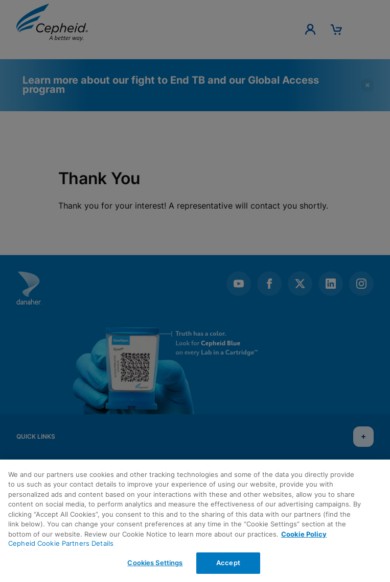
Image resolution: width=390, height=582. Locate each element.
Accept (228, 563)
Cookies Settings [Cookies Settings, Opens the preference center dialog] (154, 563)
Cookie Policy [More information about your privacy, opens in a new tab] (304, 534)
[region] (195, 521)
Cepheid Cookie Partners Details (60, 543)
